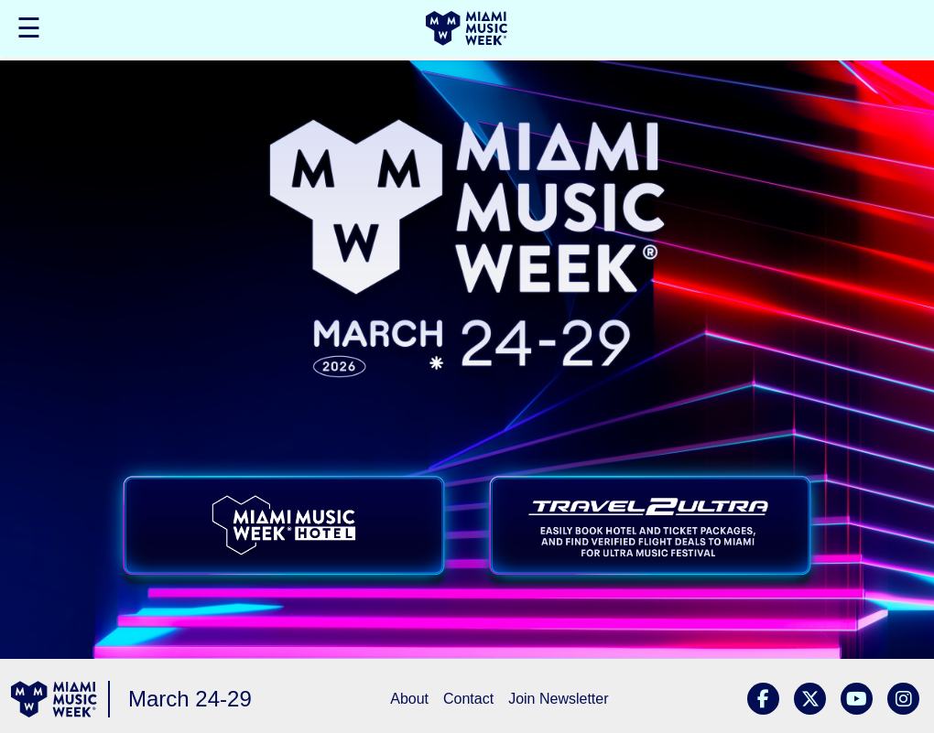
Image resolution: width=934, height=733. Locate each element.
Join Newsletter (558, 698)
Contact (468, 698)
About (409, 698)
